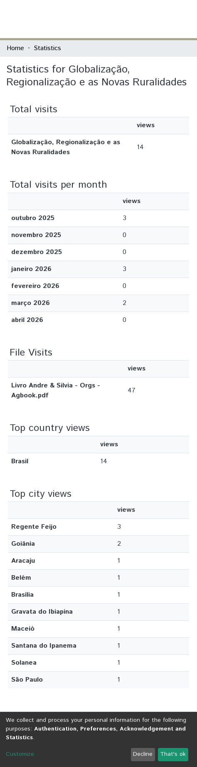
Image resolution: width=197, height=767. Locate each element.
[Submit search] (130, 19)
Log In (159, 19)
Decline (143, 754)
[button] (142, 19)
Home (15, 48)
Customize (20, 754)
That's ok (173, 754)
